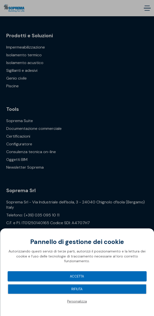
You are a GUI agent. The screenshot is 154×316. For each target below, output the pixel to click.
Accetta (77, 276)
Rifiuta (77, 289)
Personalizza (77, 301)
